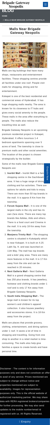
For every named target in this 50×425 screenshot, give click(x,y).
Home (4, 16)
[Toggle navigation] (45, 4)
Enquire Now (47, 173)
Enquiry (25, 421)
